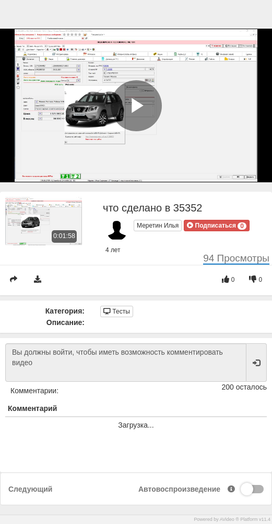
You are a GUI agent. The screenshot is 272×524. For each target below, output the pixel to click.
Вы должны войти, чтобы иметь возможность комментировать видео (125, 362)
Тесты (116, 311)
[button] (217, 225)
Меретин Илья (158, 225)
